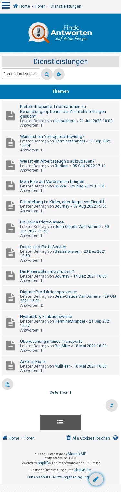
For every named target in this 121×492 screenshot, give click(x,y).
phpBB (43, 463)
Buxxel (61, 186)
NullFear (62, 366)
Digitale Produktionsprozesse (48, 291)
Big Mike (62, 346)
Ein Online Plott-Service (42, 222)
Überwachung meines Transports (51, 341)
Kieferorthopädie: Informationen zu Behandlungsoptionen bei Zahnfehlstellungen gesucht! (63, 111)
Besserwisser (67, 251)
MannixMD (77, 454)
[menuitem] (87, 438)
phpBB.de (82, 470)
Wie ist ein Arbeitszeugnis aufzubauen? (57, 161)
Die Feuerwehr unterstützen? (47, 271)
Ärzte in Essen (33, 361)
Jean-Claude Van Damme (78, 226)
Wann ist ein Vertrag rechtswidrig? (52, 136)
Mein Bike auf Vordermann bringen (52, 181)
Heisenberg (65, 121)
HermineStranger (70, 141)
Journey (62, 206)
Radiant (62, 166)
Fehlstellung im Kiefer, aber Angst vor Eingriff (62, 201)
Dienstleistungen (60, 62)
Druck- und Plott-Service (43, 246)
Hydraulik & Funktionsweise (46, 316)
